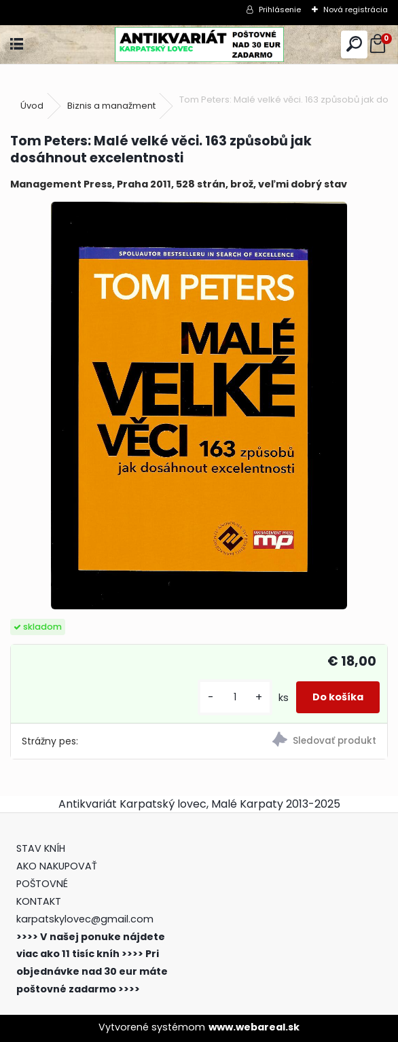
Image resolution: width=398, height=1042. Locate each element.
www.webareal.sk (254, 1027)
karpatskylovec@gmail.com (84, 919)
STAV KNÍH (42, 848)
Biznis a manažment (111, 105)
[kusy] (235, 697)
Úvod (31, 105)
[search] (354, 44)
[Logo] (199, 44)
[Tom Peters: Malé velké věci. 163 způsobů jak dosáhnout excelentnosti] (199, 405)
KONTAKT (38, 901)
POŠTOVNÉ (42, 884)
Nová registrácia (355, 9)
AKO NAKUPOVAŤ (56, 866)
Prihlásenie (280, 9)
